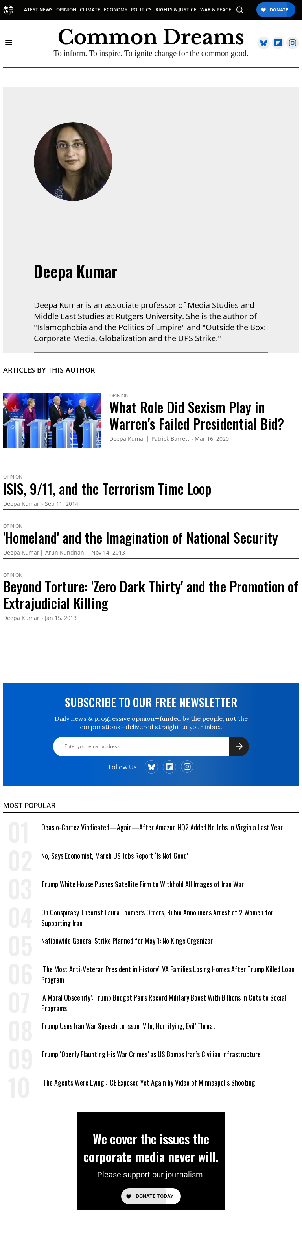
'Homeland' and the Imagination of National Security (140, 537)
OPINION (66, 10)
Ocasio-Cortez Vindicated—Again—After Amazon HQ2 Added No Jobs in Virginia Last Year (162, 827)
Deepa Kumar (76, 271)
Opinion (119, 396)
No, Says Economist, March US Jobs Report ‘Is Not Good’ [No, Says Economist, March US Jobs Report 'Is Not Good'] (114, 855)
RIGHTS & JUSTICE (176, 10)
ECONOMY (115, 10)
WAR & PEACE (215, 10)
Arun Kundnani (65, 553)
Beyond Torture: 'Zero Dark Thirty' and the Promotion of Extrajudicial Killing (150, 594)
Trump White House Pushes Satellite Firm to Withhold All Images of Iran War (142, 884)
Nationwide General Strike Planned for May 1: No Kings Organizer (127, 941)
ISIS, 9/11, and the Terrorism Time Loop (107, 488)
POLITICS (141, 10)
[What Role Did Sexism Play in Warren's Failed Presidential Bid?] (52, 420)
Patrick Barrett (170, 439)
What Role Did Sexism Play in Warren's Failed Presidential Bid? (196, 415)
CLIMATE (90, 10)
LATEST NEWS (37, 10)
